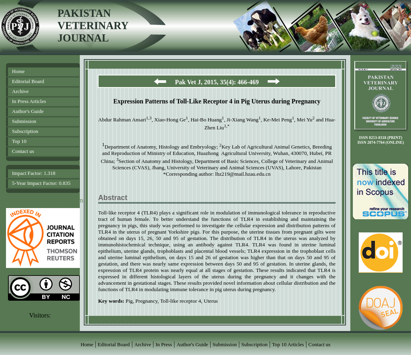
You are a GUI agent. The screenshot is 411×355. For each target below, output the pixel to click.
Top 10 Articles (288, 344)
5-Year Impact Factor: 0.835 (41, 183)
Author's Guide (27, 111)
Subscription (25, 131)
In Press (164, 344)
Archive (20, 91)
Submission (24, 121)
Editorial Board (28, 81)
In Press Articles (29, 101)
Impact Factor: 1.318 (33, 173)
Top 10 (19, 141)
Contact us (23, 151)
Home (18, 71)
